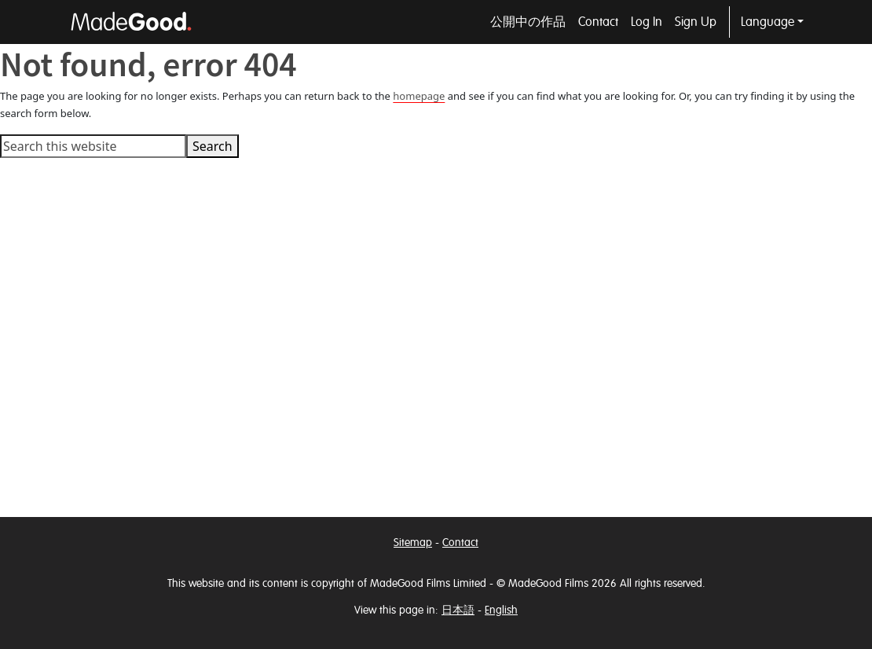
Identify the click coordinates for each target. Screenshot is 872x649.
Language (767, 22)
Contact (598, 22)
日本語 (457, 610)
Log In (646, 22)
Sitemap (413, 542)
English (501, 610)
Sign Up (695, 22)
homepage (419, 96)
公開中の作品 (528, 22)
